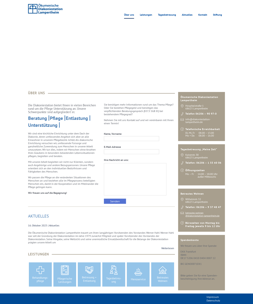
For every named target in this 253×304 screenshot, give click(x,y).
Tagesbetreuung (167, 14)
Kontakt (202, 14)
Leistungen (146, 14)
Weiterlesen (167, 248)
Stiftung (217, 14)
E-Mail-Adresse (131, 149)
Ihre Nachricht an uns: (135, 177)
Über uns (129, 14)
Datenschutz (213, 300)
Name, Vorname (131, 136)
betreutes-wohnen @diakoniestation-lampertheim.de (202, 214)
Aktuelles (187, 14)
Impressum (213, 297)
